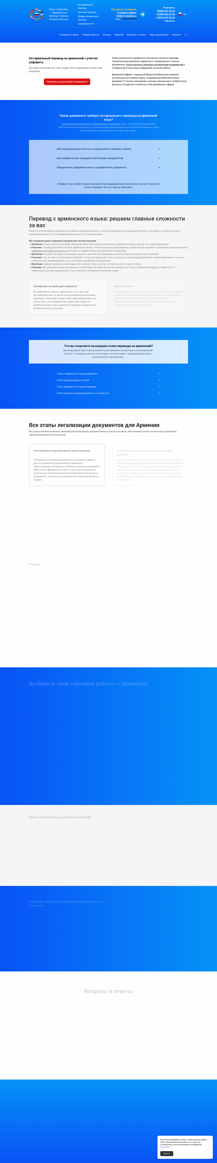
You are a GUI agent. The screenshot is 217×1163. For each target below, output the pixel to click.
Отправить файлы (126, 12)
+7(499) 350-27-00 (165, 14)
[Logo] (36, 14)
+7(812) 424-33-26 (165, 17)
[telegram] (142, 14)
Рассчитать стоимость (123, 9)
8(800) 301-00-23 (166, 11)
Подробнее (165, 1147)
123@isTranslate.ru (126, 16)
